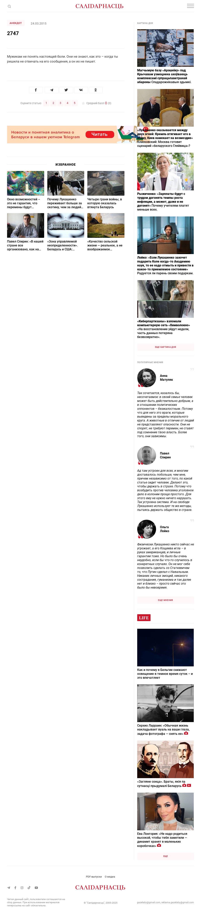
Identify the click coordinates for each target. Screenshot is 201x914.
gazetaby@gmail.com (148, 902)
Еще (165, 856)
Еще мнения (165, 600)
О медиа (110, 876)
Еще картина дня (165, 347)
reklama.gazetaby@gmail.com (177, 902)
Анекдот (16, 23)
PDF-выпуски (94, 876)
